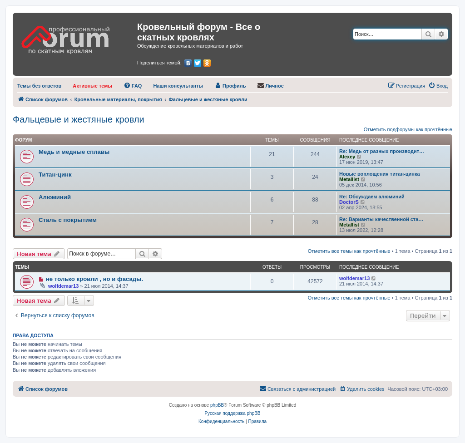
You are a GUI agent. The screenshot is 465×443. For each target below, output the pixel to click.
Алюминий (55, 197)
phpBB (217, 405)
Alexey (347, 156)
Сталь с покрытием (68, 220)
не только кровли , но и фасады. (94, 279)
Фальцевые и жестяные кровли (78, 119)
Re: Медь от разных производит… (381, 151)
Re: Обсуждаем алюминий (372, 196)
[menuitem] (39, 85)
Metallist (349, 179)
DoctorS (349, 202)
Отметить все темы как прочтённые (349, 251)
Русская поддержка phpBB (232, 413)
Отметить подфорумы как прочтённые (408, 129)
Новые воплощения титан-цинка (379, 174)
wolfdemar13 (63, 286)
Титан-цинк (55, 174)
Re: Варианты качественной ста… (381, 219)
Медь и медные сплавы (74, 151)
